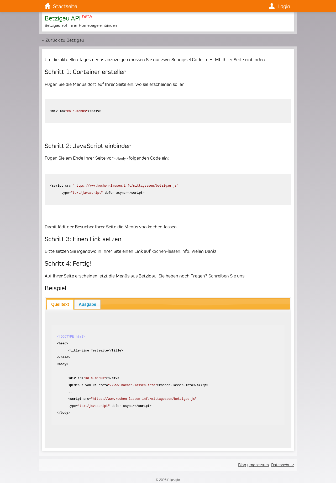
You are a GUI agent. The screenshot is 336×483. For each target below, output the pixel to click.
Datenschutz (282, 464)
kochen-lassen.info (170, 251)
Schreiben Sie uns (226, 275)
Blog (242, 464)
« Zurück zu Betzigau (63, 40)
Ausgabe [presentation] (87, 304)
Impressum (259, 464)
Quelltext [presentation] (60, 304)
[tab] (60, 304)
